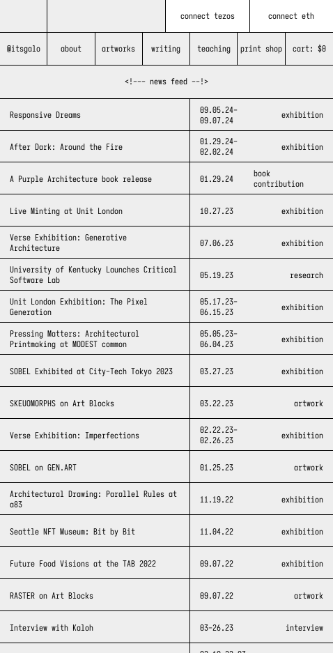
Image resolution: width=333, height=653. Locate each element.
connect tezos (207, 15)
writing (165, 48)
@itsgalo (23, 48)
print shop (261, 48)
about (71, 48)
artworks (118, 48)
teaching (214, 48)
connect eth (291, 15)
